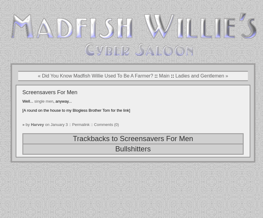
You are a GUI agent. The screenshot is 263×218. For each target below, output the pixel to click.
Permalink (81, 124)
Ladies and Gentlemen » (201, 75)
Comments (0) (106, 124)
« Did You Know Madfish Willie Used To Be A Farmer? (95, 75)
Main (164, 75)
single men (44, 101)
